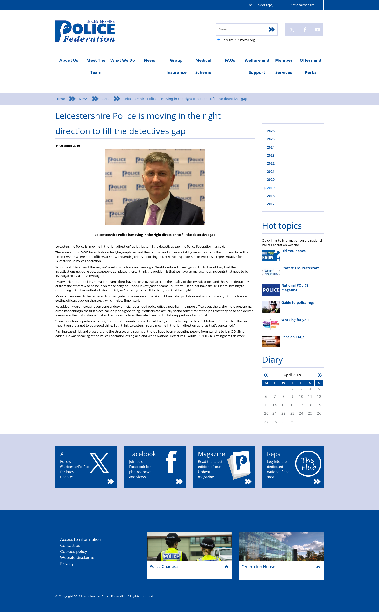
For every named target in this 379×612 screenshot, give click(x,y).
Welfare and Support (257, 66)
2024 (271, 147)
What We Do (122, 60)
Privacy (67, 563)
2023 (271, 155)
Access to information (80, 539)
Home (60, 98)
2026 (271, 131)
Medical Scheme (203, 66)
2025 (271, 139)
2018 (271, 195)
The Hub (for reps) (260, 5)
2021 (271, 171)
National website (302, 5)
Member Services (283, 66)
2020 (271, 179)
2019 (105, 98)
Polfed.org (247, 40)
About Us (68, 60)
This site (227, 40)
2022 (271, 163)
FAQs (230, 60)
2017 (271, 203)
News (149, 60)
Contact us (70, 545)
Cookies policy (73, 551)
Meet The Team (96, 66)
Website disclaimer (78, 557)
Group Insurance (176, 66)
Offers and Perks (310, 66)
